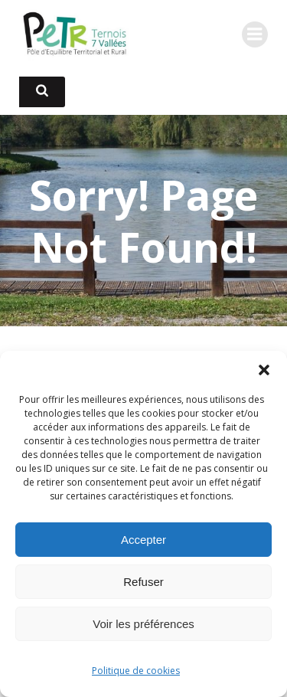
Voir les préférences (143, 623)
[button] (264, 370)
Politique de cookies (136, 670)
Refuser (143, 581)
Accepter (143, 539)
